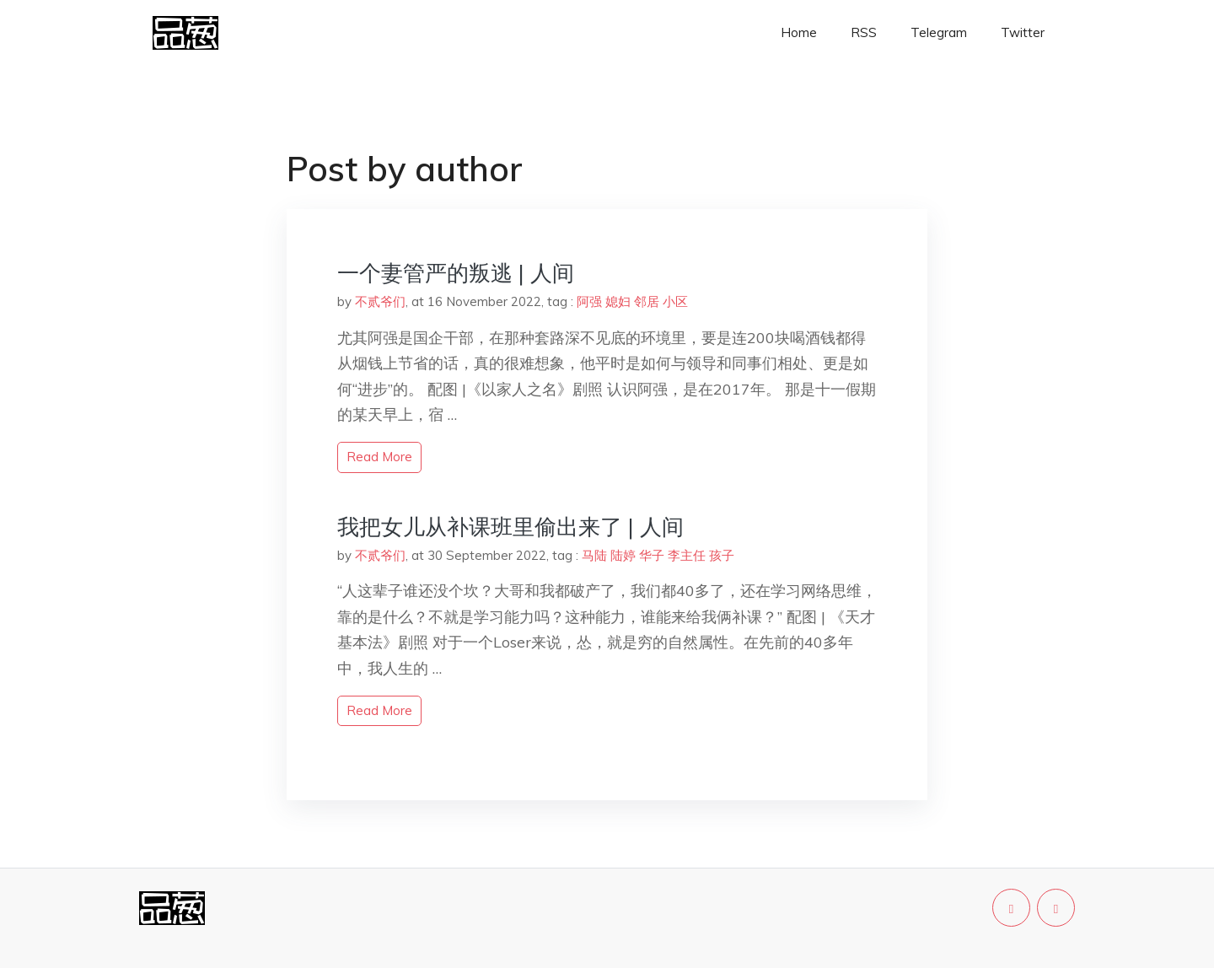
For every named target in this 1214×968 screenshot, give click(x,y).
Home (799, 32)
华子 (651, 555)
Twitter (1023, 32)
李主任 (687, 555)
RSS (864, 32)
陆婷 (623, 555)
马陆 (594, 555)
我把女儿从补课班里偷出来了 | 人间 (510, 526)
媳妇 (618, 301)
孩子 (721, 555)
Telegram (938, 32)
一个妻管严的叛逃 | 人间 (455, 273)
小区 (675, 301)
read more (379, 457)
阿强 (589, 301)
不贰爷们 (380, 301)
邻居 (646, 301)
